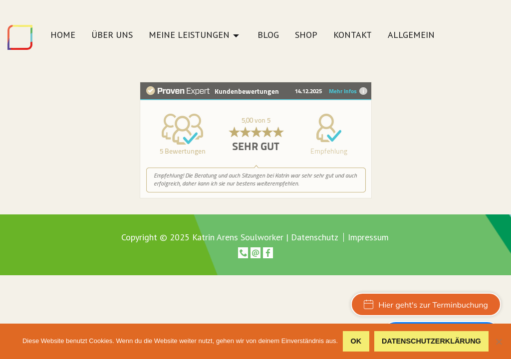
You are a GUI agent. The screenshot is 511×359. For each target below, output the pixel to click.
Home (62, 35)
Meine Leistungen (189, 35)
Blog (268, 35)
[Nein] (499, 342)
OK (356, 341)
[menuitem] (62, 37)
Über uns (112, 35)
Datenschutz (314, 237)
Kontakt (352, 35)
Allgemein (411, 35)
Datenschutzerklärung (431, 341)
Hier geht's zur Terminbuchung (426, 305)
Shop (306, 35)
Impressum (368, 237)
